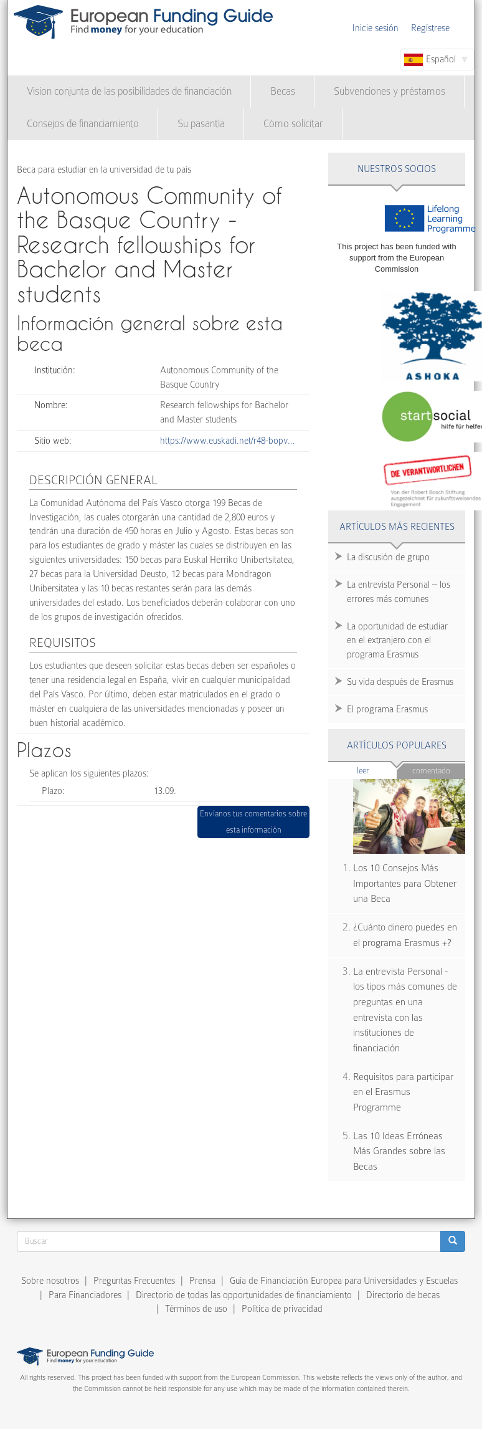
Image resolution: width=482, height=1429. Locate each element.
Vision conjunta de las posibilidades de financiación (129, 91)
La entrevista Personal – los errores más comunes (398, 592)
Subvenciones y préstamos (389, 91)
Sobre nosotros (50, 1281)
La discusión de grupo (388, 557)
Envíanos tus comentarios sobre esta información (253, 821)
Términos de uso (196, 1309)
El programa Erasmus (387, 709)
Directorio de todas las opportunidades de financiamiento (244, 1295)
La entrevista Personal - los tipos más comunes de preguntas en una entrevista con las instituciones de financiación (405, 1010)
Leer (377, 770)
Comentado (431, 770)
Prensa (202, 1281)
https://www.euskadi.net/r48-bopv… (227, 441)
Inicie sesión (375, 28)
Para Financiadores (85, 1295)
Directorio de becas (403, 1295)
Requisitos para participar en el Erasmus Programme (403, 1092)
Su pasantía (201, 124)
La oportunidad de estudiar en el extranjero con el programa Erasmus (397, 640)
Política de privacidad (282, 1309)
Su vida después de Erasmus (400, 682)
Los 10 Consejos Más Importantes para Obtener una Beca (404, 883)
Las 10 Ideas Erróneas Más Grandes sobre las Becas (399, 1151)
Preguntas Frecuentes (134, 1281)
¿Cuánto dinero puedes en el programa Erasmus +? (405, 935)
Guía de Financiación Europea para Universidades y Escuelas (344, 1281)
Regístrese (430, 28)
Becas (282, 91)
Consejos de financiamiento (83, 124)
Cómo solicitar (293, 124)
